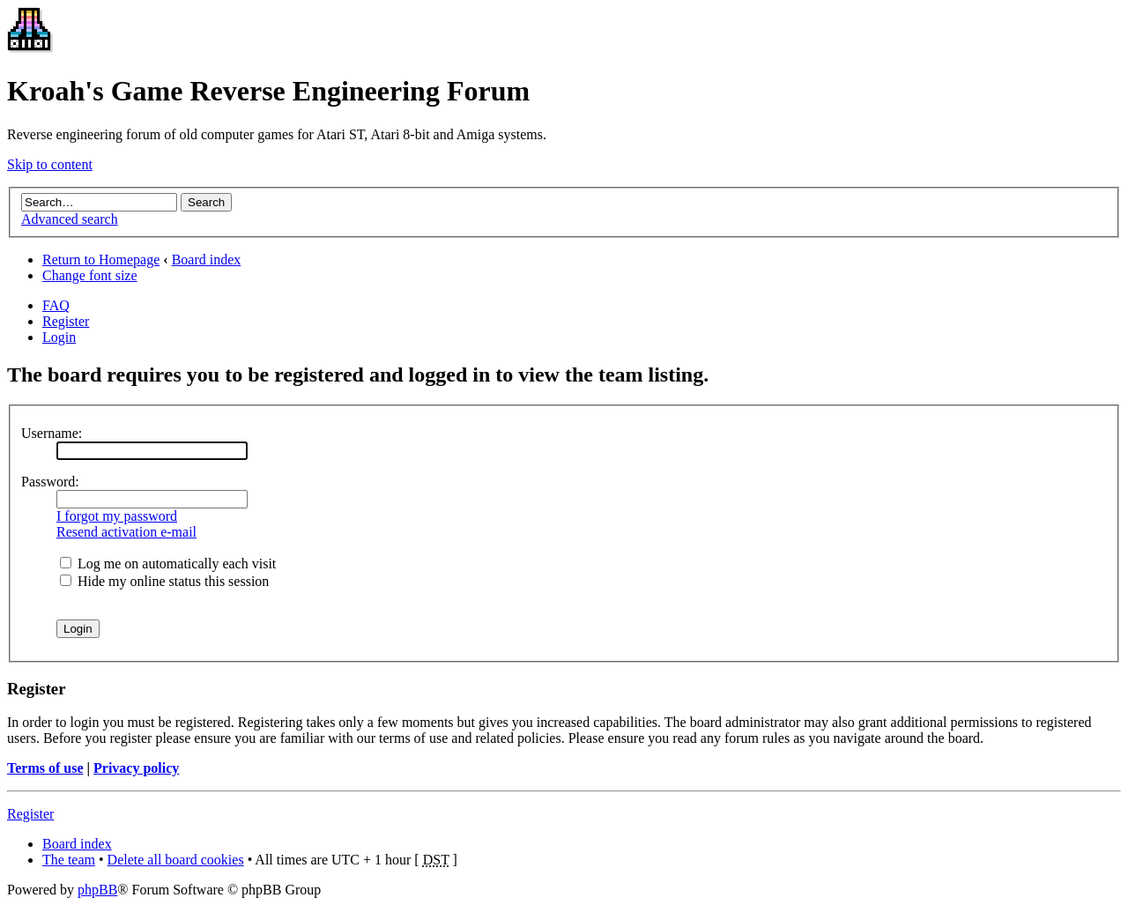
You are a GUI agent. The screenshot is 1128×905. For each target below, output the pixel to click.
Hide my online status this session (164, 581)
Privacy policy (136, 767)
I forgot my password (116, 515)
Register (65, 321)
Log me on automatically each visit (168, 563)
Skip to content (50, 164)
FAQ (56, 305)
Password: (50, 481)
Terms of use (45, 767)
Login (59, 337)
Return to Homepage (101, 259)
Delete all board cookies (176, 859)
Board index (206, 259)
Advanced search (69, 218)
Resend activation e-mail (126, 531)
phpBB (97, 889)
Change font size (89, 275)
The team (68, 859)
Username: (51, 433)
